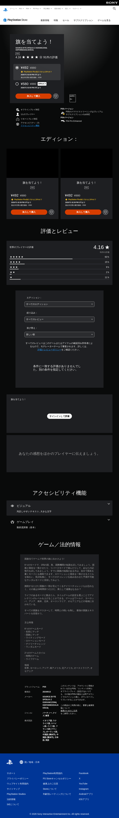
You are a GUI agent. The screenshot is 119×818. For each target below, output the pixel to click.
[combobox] (59, 301)
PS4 (27, 8)
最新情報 (57, 8)
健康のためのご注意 (69, 708)
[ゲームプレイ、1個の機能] (59, 521)
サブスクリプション (83, 17)
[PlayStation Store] (16, 16)
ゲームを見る (104, 17)
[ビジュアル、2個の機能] (59, 505)
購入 (66, 8)
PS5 (20, 8)
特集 (56, 17)
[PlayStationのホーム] (5, 9)
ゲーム (12, 8)
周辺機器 (46, 8)
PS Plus (36, 8)
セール (66, 17)
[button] (30, 122)
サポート (76, 8)
